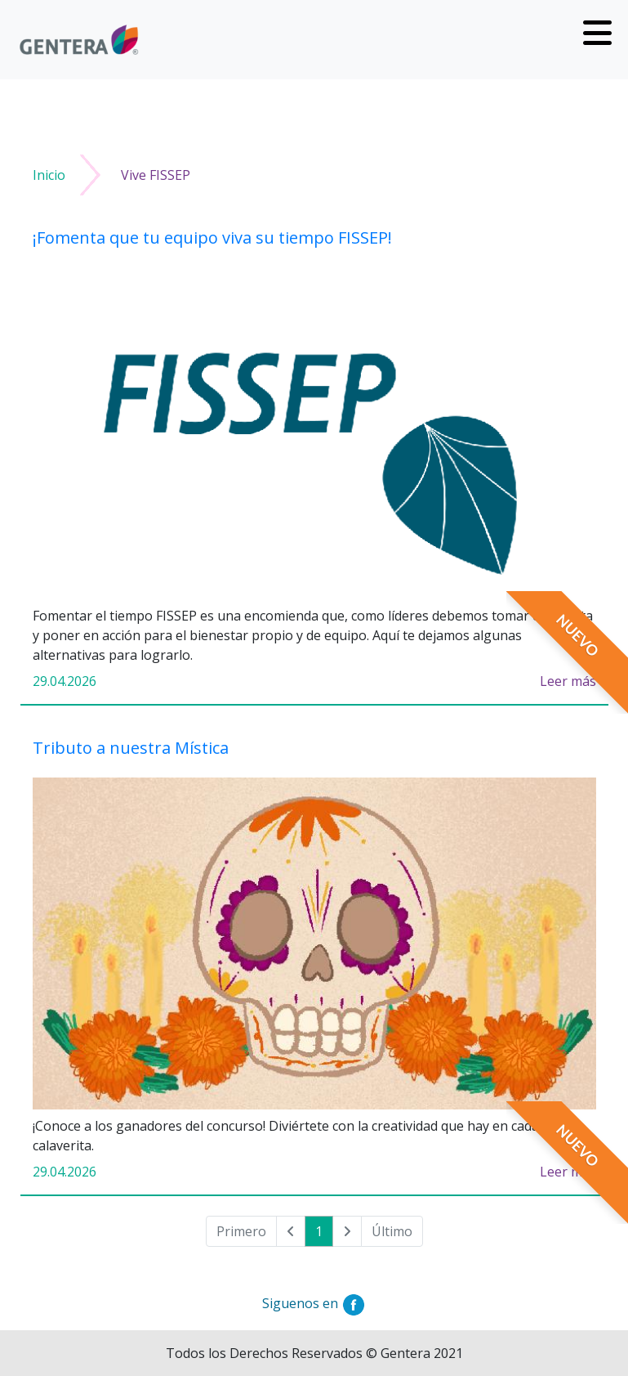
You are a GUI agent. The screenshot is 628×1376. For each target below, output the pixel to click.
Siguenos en (314, 1303)
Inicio (49, 175)
